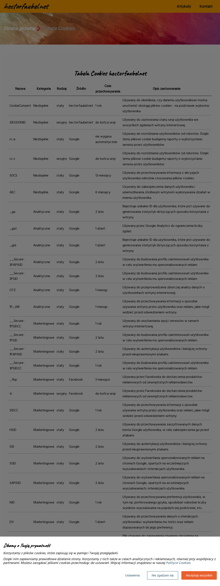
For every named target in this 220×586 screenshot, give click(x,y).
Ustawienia (132, 575)
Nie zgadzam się (163, 575)
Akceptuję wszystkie (199, 575)
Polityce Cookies (178, 563)
